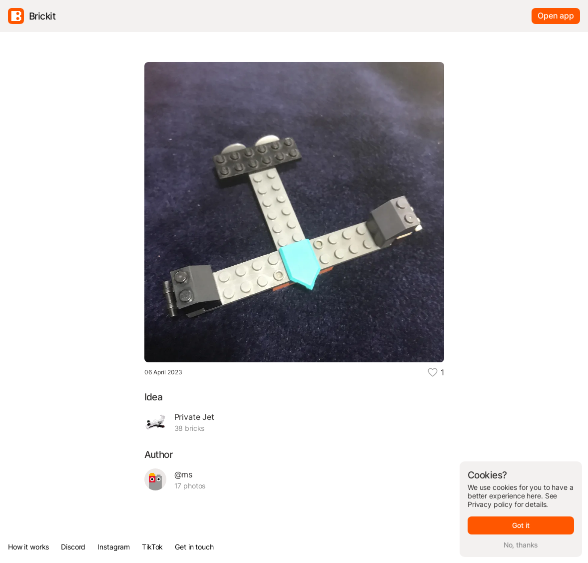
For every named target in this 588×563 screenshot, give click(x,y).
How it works (28, 546)
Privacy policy (490, 504)
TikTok (152, 546)
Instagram (113, 546)
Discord (73, 546)
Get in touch (194, 546)
